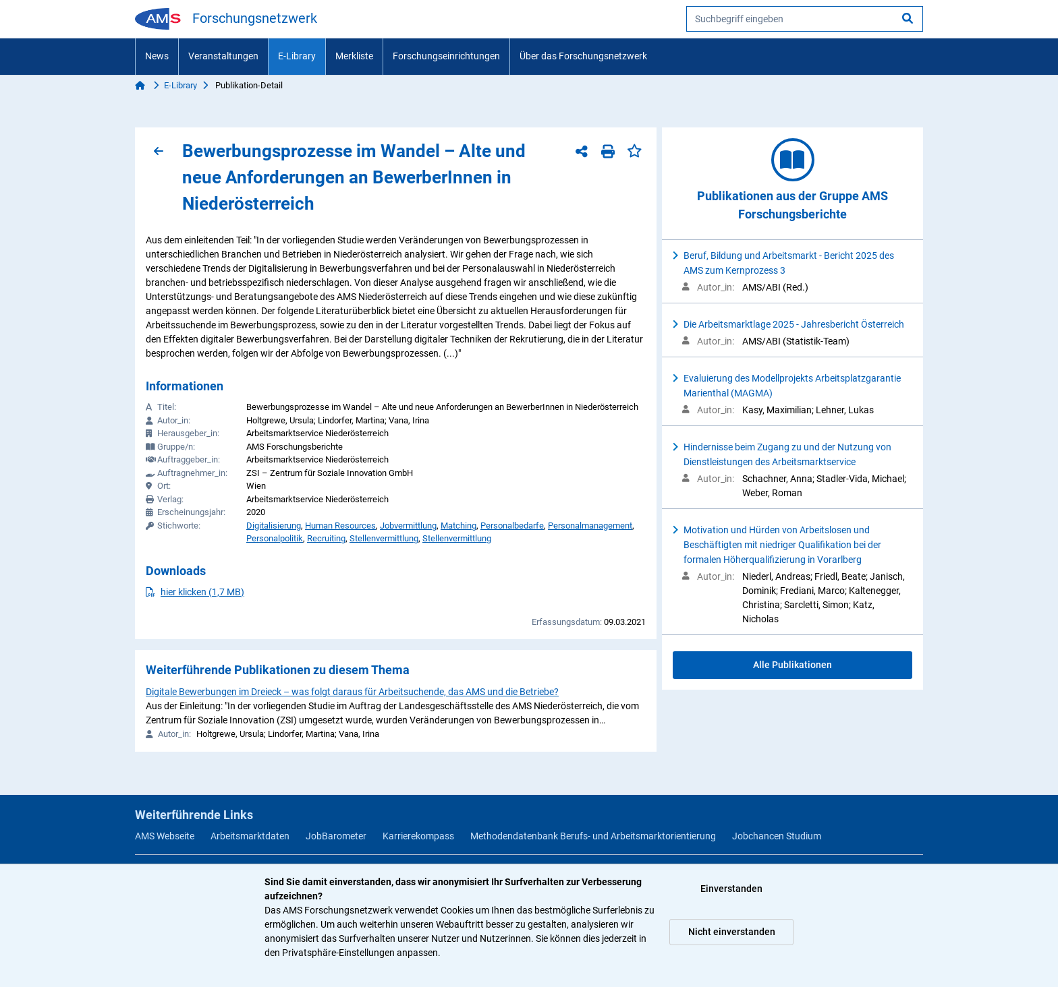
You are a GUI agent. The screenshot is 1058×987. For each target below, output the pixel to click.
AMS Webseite (164, 836)
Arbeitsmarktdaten (250, 836)
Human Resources (340, 525)
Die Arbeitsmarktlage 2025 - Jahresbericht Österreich (794, 324)
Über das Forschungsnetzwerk (583, 56)
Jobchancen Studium (776, 836)
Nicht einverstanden (731, 931)
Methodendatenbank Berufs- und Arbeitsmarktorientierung (593, 836)
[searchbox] (804, 19)
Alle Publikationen (792, 664)
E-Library (297, 56)
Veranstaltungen (223, 56)
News (157, 56)
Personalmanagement (590, 525)
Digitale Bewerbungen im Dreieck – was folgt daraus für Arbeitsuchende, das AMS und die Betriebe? (352, 691)
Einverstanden (731, 888)
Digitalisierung (273, 525)
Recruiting (326, 538)
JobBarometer (336, 836)
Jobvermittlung (408, 525)
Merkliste (354, 56)
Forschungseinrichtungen (446, 56)
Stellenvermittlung (384, 538)
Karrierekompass (418, 836)
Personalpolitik (274, 538)
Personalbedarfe (512, 525)
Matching (458, 525)
